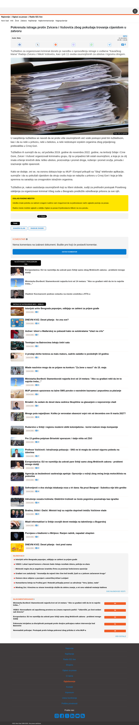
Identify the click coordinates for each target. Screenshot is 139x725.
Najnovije (5, 17)
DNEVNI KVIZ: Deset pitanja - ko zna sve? (47, 320)
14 (37, 503)
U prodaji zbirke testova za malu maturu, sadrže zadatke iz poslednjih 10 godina (67, 354)
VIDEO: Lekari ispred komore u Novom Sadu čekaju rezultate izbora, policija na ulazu (53, 564)
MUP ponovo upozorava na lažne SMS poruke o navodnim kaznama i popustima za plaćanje (73, 390)
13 (37, 323)
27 (37, 456)
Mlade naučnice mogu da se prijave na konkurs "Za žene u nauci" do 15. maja (65, 367)
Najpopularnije (61, 21)
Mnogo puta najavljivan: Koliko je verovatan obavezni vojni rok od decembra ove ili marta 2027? (75, 413)
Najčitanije (32, 21)
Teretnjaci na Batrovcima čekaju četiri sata (47, 342)
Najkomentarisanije (46, 21)
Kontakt (69, 687)
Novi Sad (5, 21)
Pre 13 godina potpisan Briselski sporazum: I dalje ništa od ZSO (58, 438)
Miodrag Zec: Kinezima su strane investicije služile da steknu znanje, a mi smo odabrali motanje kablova (61, 587)
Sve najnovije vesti (115, 591)
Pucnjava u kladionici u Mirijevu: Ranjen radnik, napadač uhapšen (59, 533)
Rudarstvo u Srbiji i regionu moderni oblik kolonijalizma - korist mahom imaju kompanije (71, 427)
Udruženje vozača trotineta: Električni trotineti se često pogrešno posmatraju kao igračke (72, 499)
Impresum (69, 692)
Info (11, 21)
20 (37, 514)
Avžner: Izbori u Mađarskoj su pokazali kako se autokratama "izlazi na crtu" (64, 331)
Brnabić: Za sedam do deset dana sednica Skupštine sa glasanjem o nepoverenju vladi (70, 402)
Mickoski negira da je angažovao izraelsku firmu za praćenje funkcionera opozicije (51, 569)
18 (37, 491)
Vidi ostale (120, 636)
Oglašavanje (69, 681)
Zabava (23, 21)
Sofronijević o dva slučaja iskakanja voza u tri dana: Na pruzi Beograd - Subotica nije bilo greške (75, 487)
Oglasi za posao (19, 17)
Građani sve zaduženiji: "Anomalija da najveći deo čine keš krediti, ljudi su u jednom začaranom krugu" (61, 573)
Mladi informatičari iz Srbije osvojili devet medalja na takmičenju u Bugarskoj (65, 522)
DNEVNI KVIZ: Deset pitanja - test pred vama (48, 544)
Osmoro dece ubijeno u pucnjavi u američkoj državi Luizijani (42, 578)
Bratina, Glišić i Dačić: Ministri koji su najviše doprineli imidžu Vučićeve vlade (66, 510)
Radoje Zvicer (37, 228)
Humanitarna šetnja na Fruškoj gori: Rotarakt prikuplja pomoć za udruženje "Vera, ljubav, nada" (57, 583)
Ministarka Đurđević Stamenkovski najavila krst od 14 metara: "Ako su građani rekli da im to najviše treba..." (74, 282)
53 (37, 468)
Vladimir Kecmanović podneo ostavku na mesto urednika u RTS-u (57, 294)
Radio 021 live (36, 17)
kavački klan (19, 228)
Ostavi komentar (69, 252)
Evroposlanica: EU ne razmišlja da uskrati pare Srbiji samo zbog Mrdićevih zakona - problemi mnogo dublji (75, 271)
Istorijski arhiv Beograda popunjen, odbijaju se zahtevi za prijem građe (62, 308)
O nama (69, 676)
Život (17, 21)
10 (37, 442)
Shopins (69, 665)
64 (37, 385)
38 (37, 417)
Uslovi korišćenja (69, 698)
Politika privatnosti (69, 703)
